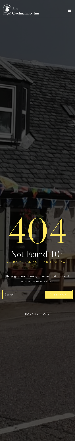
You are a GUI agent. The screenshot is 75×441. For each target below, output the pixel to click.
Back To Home (37, 313)
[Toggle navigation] (69, 11)
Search (58, 294)
